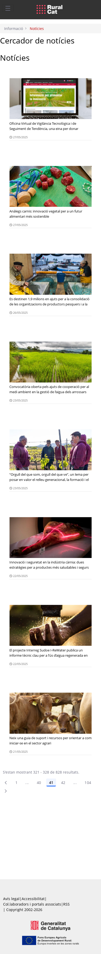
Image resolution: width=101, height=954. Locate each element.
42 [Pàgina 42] (63, 782)
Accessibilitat (33, 898)
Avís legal (11, 898)
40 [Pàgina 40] (39, 782)
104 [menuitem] (88, 782)
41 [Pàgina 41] (51, 782)
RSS (66, 904)
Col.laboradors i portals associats (32, 904)
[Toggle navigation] (8, 8)
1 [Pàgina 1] (16, 782)
